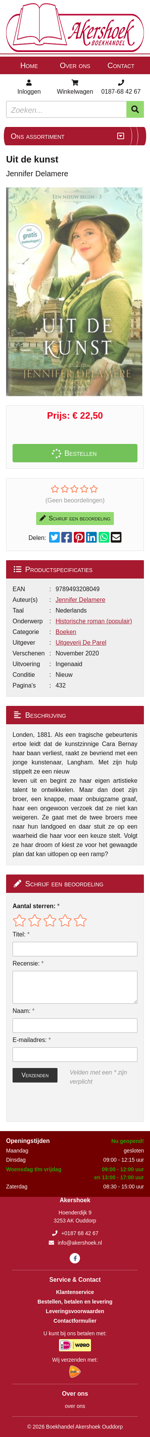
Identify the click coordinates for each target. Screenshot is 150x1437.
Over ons (75, 65)
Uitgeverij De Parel (81, 642)
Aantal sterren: (34, 906)
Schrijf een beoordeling (75, 518)
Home (29, 65)
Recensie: (26, 963)
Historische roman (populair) (94, 621)
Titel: (19, 934)
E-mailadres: (30, 1040)
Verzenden (34, 1075)
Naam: (21, 1011)
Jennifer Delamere (80, 600)
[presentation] (61, 1103)
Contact (120, 65)
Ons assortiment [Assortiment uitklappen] (37, 136)
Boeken (66, 632)
